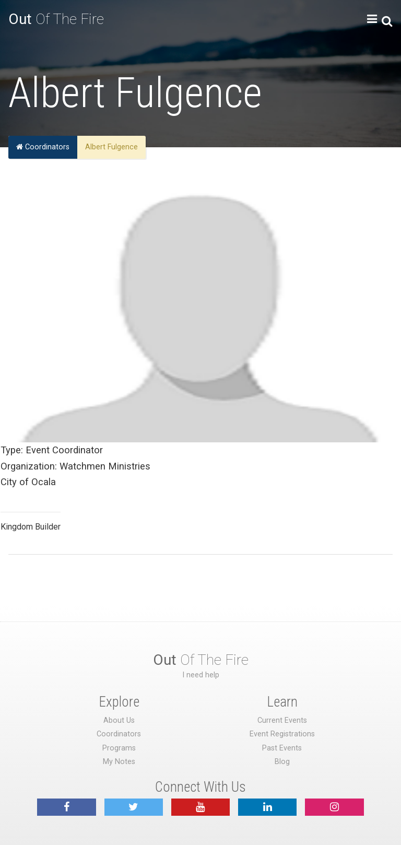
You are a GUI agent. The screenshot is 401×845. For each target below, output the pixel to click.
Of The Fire (56, 19)
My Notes (119, 761)
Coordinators (42, 147)
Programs (119, 748)
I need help (200, 675)
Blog (282, 761)
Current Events (282, 720)
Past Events (282, 748)
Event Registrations (282, 734)
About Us (119, 720)
